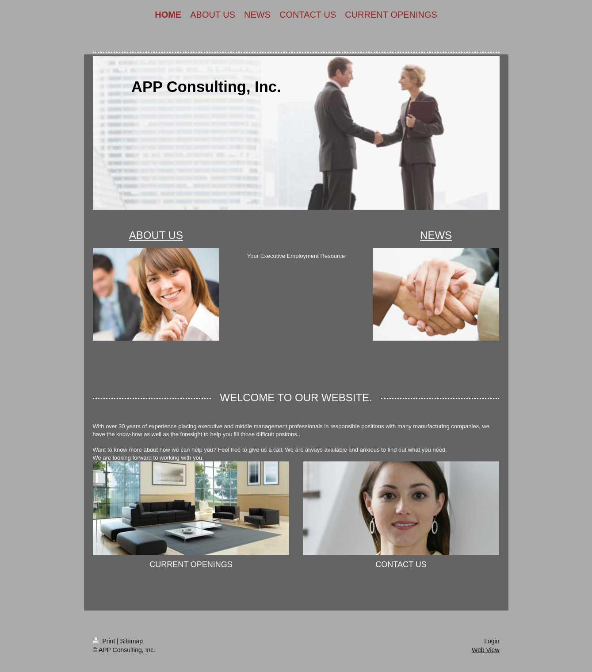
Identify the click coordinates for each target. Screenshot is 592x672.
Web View (486, 649)
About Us (156, 235)
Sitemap (131, 641)
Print (105, 641)
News (436, 235)
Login (491, 641)
